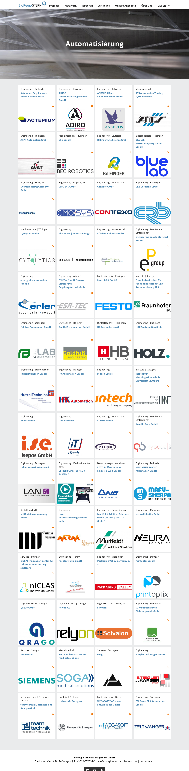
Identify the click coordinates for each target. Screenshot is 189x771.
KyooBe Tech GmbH (152, 435)
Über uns (146, 5)
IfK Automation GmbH (75, 388)
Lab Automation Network (37, 482)
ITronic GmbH (75, 435)
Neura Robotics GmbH (152, 529)
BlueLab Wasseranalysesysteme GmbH (152, 154)
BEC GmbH (75, 154)
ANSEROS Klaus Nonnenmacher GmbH (114, 108)
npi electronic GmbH (75, 575)
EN (164, 5)
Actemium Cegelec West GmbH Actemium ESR (37, 108)
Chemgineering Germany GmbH (37, 201)
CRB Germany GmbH (152, 201)
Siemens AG (37, 669)
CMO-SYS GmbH (75, 201)
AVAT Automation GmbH (37, 154)
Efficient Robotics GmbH (114, 248)
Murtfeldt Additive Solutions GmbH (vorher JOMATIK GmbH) (114, 529)
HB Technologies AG (114, 342)
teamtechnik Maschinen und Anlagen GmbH (37, 716)
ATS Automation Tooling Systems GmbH (152, 108)
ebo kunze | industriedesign (75, 248)
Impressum (146, 761)
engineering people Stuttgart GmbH (152, 248)
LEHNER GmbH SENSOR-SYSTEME (75, 482)
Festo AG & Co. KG (114, 295)
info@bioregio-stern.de (110, 761)
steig (114, 669)
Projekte (54, 5)
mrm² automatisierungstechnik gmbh (75, 529)
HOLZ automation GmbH (152, 342)
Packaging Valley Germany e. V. (114, 575)
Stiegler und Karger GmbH (152, 669)
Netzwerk (71, 5)
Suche (170, 5)
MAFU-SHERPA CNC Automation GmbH (152, 482)
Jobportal (87, 5)
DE (159, 5)
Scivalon (114, 622)
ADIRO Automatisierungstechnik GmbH (75, 108)
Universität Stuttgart (75, 716)
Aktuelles (104, 5)
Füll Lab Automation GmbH (37, 342)
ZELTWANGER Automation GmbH (152, 716)
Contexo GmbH (114, 201)
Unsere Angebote (125, 5)
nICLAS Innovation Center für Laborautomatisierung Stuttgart (37, 575)
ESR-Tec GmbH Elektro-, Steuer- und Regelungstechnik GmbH (75, 295)
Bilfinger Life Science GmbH (114, 154)
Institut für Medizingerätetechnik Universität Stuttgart (152, 388)
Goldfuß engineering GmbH (75, 342)
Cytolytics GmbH (37, 248)
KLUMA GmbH (114, 435)
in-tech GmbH (114, 388)
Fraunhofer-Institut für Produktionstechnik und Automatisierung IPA (152, 295)
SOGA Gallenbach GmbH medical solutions (75, 669)
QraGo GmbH (37, 622)
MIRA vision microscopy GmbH (37, 529)
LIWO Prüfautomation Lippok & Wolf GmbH (114, 482)
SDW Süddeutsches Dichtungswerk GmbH (152, 622)
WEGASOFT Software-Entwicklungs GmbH (114, 716)
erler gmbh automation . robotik (37, 295)
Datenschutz (130, 761)
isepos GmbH (37, 435)
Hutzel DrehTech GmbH (37, 388)
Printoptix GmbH (152, 575)
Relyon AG (75, 622)
